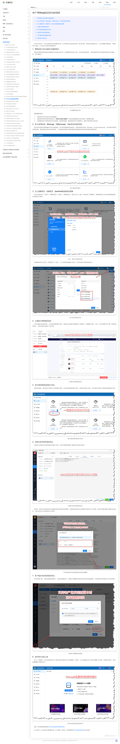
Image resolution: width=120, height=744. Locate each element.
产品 (78, 2)
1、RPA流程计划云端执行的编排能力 (45, 18)
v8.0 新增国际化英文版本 (10, 81)
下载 (93, 2)
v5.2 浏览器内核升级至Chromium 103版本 (14, 121)
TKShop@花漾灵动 (79, 730)
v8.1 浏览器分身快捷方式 (10, 79)
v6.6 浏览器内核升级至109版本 (11, 101)
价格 (85, 2)
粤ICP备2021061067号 (72, 740)
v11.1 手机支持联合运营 (9, 49)
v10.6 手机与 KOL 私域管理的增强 (12, 54)
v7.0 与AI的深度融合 (9, 94)
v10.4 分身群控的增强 (9, 59)
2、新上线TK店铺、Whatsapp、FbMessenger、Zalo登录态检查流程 (53, 21)
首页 (71, 2)
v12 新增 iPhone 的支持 (9, 45)
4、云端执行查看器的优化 (42, 26)
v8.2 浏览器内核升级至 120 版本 (11, 76)
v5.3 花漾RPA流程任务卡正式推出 (12, 118)
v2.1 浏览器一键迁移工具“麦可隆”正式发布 (14, 135)
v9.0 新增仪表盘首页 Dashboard (11, 72)
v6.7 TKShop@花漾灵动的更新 (11, 99)
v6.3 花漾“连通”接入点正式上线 (11, 108)
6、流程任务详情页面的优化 (43, 32)
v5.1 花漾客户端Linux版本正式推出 (12, 123)
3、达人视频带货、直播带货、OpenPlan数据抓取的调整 (50, 24)
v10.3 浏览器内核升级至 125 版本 (12, 62)
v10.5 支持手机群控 (8, 57)
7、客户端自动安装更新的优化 (43, 35)
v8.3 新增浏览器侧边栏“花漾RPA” (11, 74)
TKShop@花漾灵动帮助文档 (56, 727)
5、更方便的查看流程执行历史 (43, 29)
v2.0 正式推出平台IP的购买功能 (11, 138)
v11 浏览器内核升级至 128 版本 (11, 52)
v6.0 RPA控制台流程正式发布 (11, 116)
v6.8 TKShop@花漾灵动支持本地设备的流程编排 (15, 96)
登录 (114, 2)
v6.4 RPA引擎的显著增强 (10, 106)
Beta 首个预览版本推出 (9, 145)
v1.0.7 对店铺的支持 (8, 143)
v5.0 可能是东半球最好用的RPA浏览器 (13, 126)
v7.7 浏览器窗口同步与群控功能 (11, 84)
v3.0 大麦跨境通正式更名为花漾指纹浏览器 (14, 133)
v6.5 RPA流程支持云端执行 (10, 103)
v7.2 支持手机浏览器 (9, 89)
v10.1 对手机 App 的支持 (10, 64)
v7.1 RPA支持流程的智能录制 (11, 91)
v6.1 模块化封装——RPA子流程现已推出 (13, 113)
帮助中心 (33, 7)
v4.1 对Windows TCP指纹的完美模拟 (12, 128)
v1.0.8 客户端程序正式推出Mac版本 (12, 140)
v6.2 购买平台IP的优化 (9, 111)
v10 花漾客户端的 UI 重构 (10, 67)
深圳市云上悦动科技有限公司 (61, 740)
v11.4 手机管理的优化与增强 (10, 47)
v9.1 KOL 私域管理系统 (9, 69)
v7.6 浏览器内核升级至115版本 (11, 86)
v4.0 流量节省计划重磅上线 (10, 130)
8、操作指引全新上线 (41, 38)
